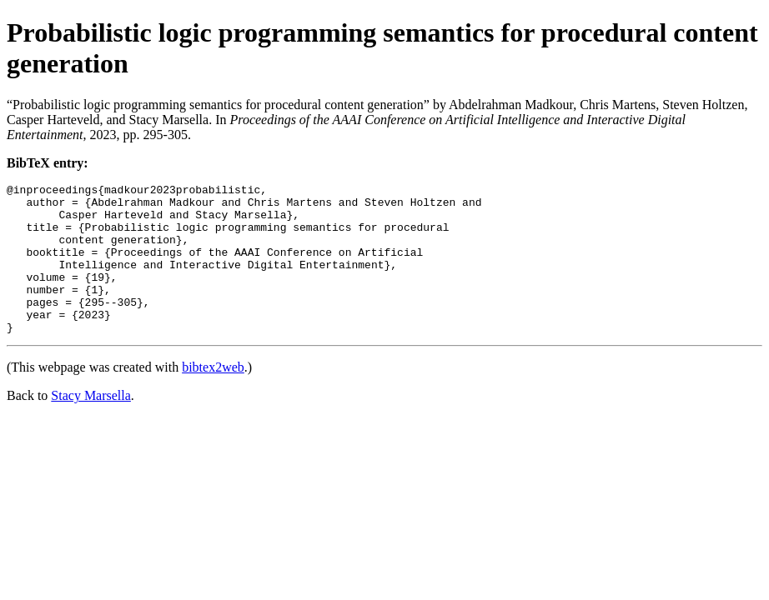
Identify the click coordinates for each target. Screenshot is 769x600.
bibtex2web (213, 397)
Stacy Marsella (91, 425)
